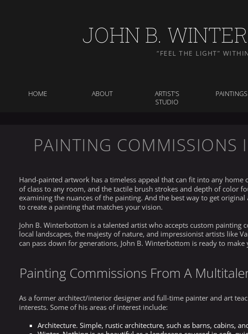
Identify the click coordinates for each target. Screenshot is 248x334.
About (102, 93)
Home (37, 93)
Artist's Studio (167, 97)
